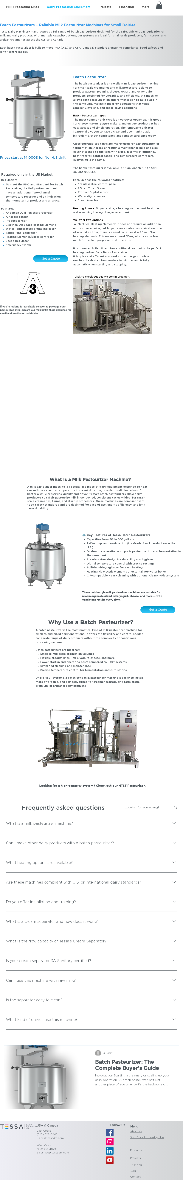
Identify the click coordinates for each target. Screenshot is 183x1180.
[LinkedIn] (110, 1151)
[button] (159, 5)
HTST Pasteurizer (132, 785)
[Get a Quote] (50, 258)
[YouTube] (110, 1160)
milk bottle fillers (45, 309)
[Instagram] (110, 1141)
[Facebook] (110, 1132)
